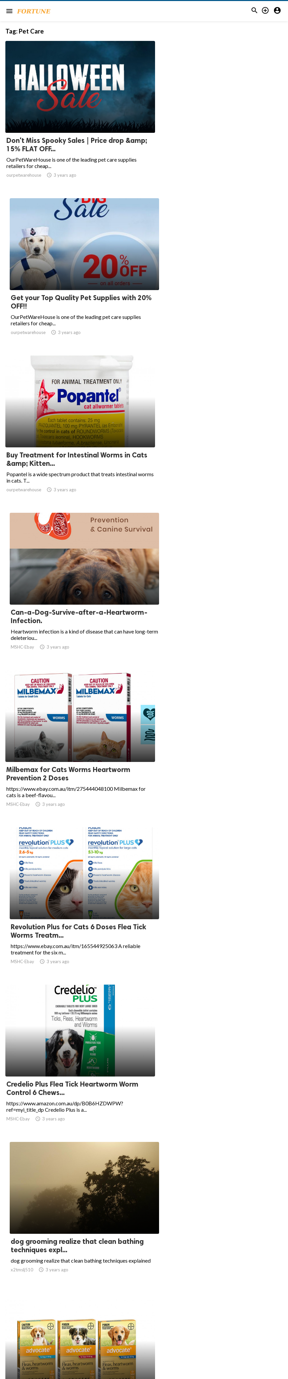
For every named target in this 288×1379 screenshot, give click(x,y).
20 (190, 1313)
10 (160, 1313)
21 (204, 1313)
